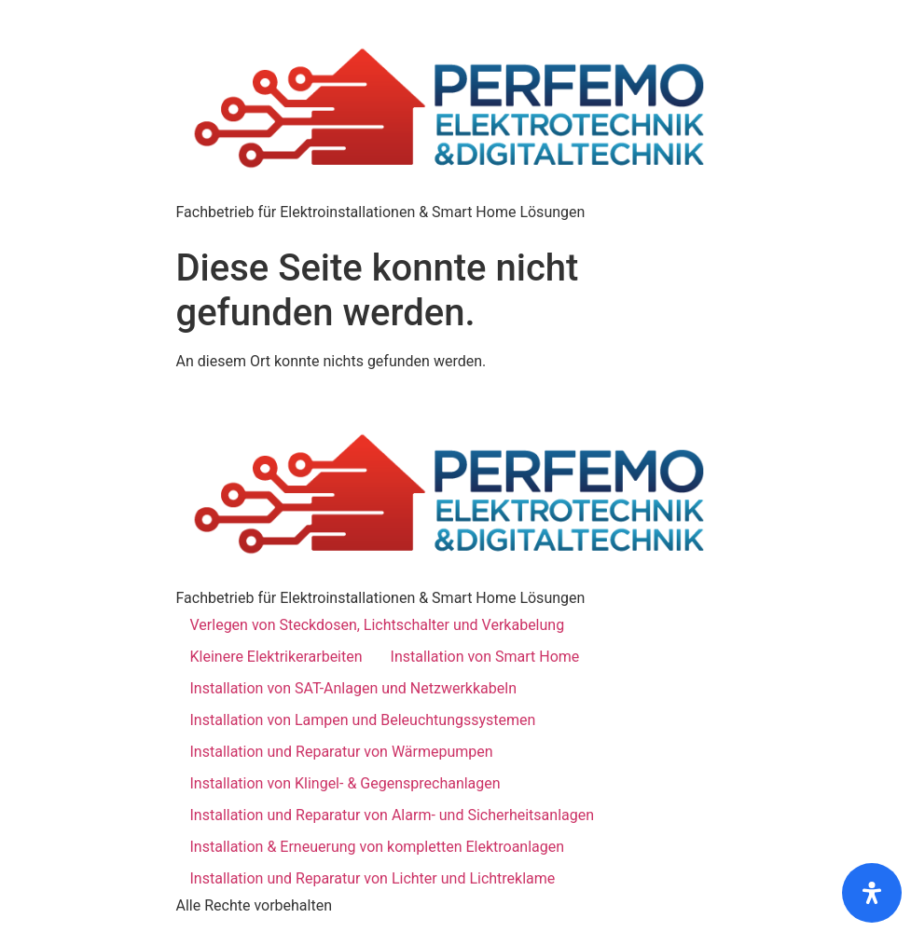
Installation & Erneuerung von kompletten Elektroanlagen (377, 847)
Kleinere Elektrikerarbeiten (276, 656)
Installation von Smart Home (485, 656)
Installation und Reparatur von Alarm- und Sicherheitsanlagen (392, 815)
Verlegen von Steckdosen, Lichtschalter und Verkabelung (377, 625)
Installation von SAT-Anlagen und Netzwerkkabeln (353, 688)
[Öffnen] (872, 893)
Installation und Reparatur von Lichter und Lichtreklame (373, 878)
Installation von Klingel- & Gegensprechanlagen (345, 783)
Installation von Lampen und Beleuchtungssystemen (363, 720)
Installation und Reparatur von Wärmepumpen (341, 752)
